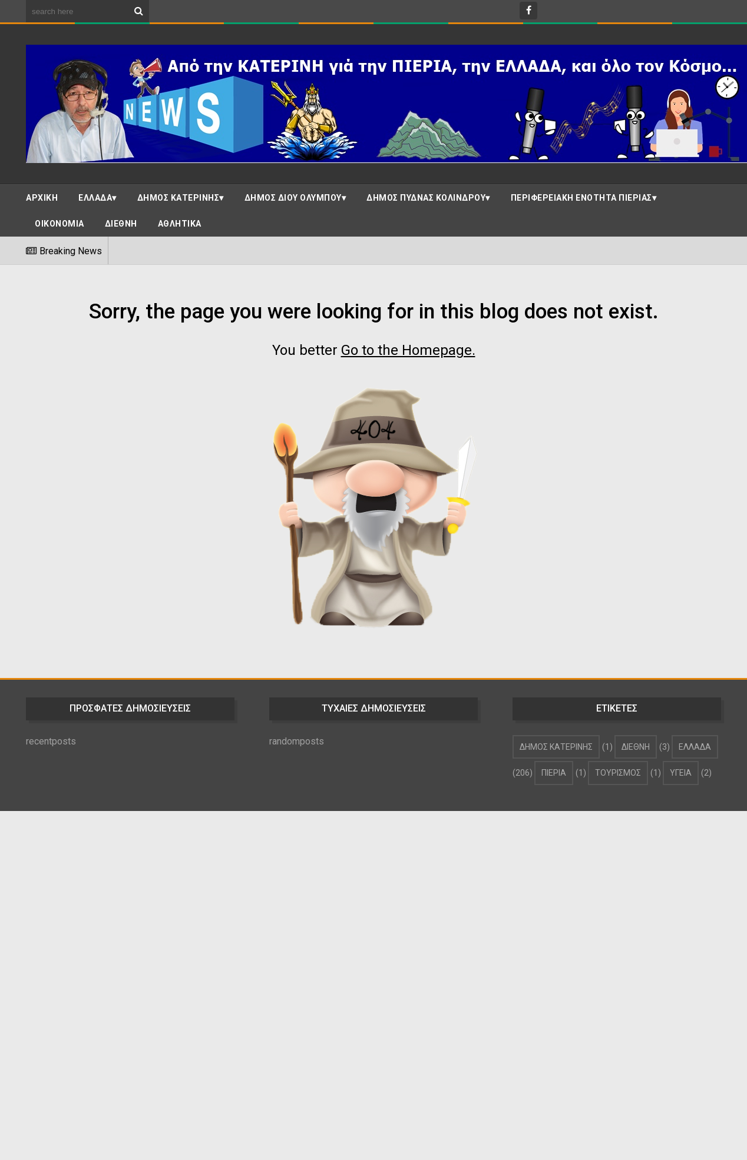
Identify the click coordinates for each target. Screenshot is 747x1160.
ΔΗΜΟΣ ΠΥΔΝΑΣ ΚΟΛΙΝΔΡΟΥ (425, 197)
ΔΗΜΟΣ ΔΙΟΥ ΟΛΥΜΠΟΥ (293, 197)
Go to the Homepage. (408, 350)
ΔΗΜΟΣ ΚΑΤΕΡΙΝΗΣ (178, 197)
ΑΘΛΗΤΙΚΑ (179, 223)
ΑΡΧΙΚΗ (42, 197)
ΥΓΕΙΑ (681, 772)
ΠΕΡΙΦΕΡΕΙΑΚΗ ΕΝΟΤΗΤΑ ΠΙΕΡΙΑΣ (581, 197)
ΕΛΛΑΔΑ (95, 197)
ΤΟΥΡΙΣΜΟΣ (618, 772)
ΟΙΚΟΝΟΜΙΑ (59, 223)
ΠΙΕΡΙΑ (553, 772)
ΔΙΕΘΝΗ (121, 223)
